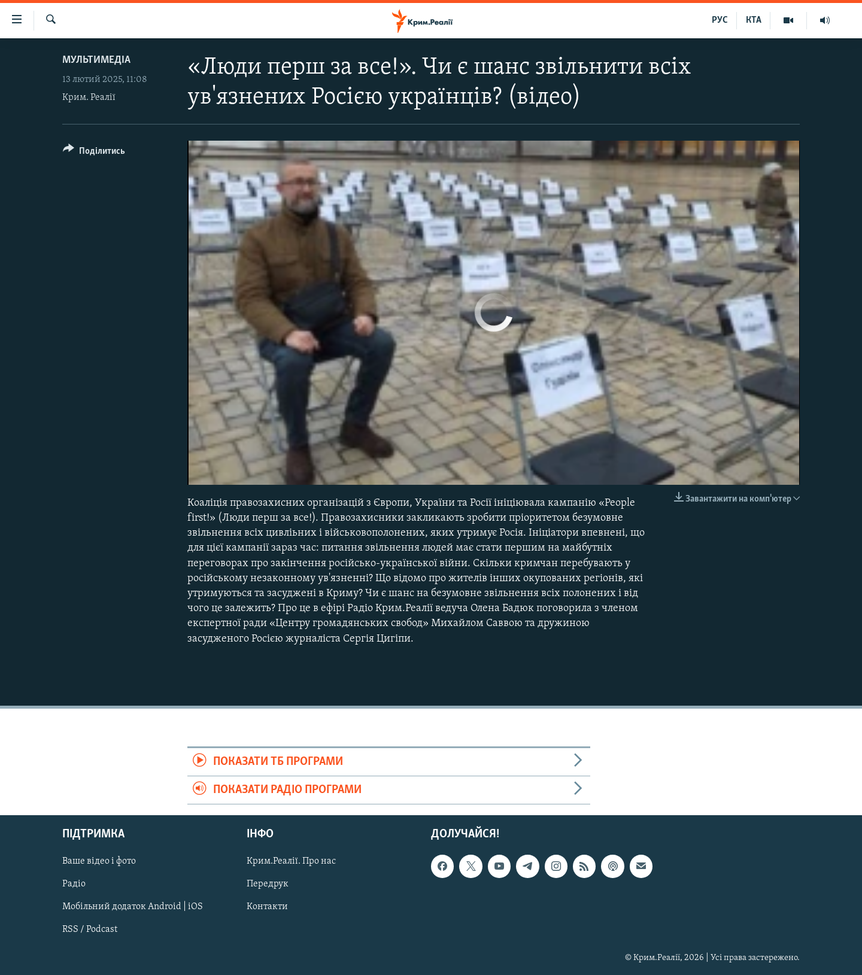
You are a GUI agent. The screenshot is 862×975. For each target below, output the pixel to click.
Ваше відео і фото (99, 862)
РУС (720, 20)
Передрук (268, 884)
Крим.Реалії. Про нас (291, 862)
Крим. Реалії (89, 97)
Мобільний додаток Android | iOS (132, 907)
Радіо (74, 884)
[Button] (94, 153)
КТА (753, 20)
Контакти (267, 907)
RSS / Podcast (89, 930)
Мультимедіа (96, 60)
